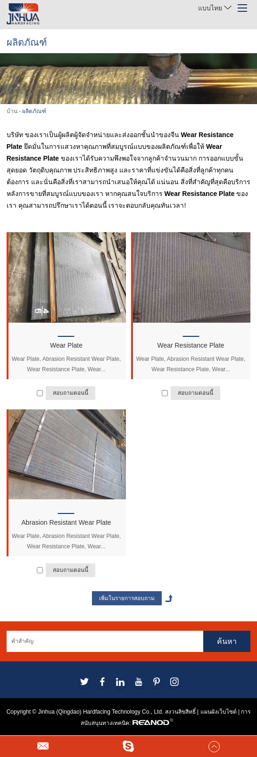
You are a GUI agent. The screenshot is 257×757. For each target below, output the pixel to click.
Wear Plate (66, 345)
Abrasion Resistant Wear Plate (66, 522)
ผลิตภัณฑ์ (34, 111)
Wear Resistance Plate (190, 345)
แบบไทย (215, 8)
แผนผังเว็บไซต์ (218, 711)
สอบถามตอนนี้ (70, 393)
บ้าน (12, 111)
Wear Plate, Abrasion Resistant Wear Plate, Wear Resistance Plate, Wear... (66, 364)
